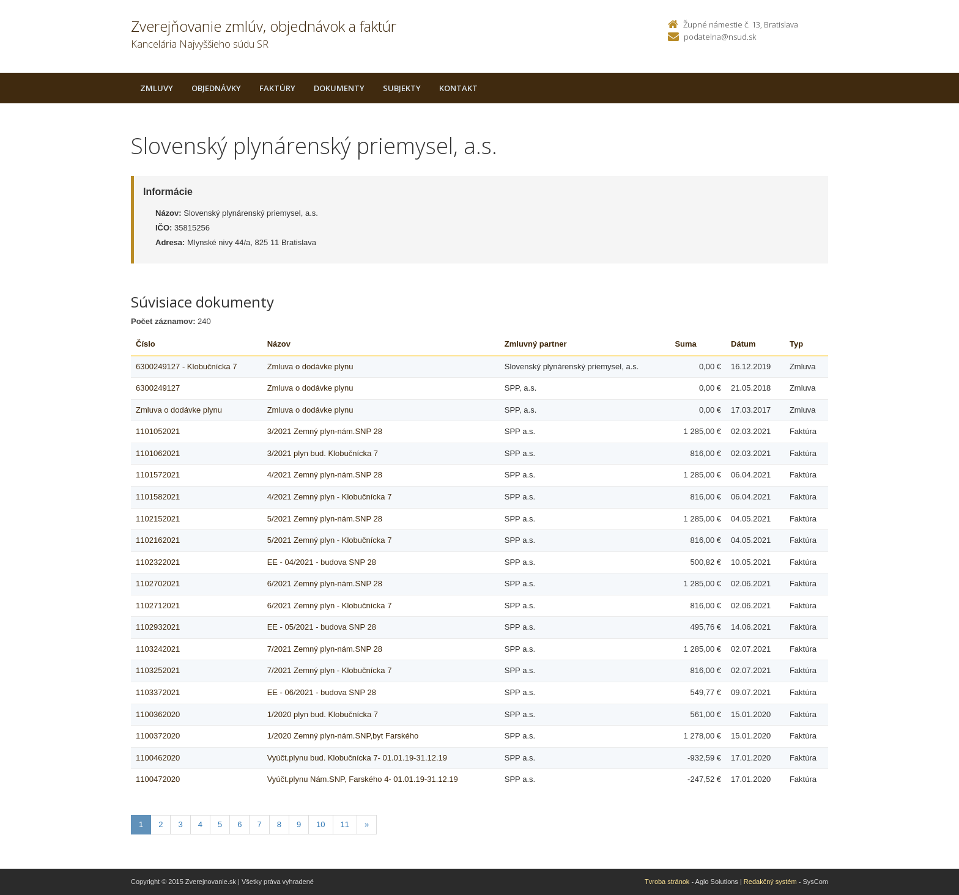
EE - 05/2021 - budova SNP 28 (321, 627)
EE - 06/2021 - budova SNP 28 (321, 692)
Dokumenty (339, 88)
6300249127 (158, 387)
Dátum (743, 343)
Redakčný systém (770, 881)
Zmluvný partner (536, 343)
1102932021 (158, 627)
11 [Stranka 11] (345, 824)
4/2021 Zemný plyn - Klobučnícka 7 (329, 496)
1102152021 (158, 518)
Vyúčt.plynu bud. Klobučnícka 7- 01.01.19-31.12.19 (357, 757)
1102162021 (158, 540)
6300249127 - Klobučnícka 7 (186, 366)
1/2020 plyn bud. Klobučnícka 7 (322, 714)
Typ (796, 343)
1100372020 (158, 735)
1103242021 (158, 649)
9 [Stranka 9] (299, 824)
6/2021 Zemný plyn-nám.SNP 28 (324, 583)
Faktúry (277, 88)
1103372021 (158, 692)
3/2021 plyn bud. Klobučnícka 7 (322, 453)
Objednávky (216, 88)
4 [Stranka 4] (200, 824)
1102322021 (158, 562)
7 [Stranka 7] (259, 824)
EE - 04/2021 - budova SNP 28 (321, 562)
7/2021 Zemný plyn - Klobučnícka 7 (329, 670)
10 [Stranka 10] (320, 824)
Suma (685, 343)
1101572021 (158, 474)
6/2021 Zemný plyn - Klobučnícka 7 (329, 605)
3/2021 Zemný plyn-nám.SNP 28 (324, 431)
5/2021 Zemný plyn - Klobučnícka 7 (329, 540)
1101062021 (158, 453)
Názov (279, 343)
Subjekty (402, 88)
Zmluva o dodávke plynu (310, 366)
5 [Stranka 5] (220, 824)
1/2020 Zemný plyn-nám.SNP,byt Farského (343, 735)
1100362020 (158, 714)
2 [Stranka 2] (160, 824)
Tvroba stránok (667, 881)
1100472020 (158, 779)
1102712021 (158, 605)
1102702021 (158, 583)
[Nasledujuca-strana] (367, 825)
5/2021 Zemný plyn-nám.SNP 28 (324, 518)
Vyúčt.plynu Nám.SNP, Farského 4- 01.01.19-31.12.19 (362, 779)
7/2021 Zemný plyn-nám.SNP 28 (324, 649)
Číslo (145, 343)
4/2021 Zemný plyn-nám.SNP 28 (324, 474)
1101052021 (158, 431)
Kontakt (458, 88)
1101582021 (158, 496)
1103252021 (158, 670)
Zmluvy (156, 88)
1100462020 (158, 757)
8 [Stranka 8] (279, 824)
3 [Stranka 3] (180, 824)
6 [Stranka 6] (239, 824)
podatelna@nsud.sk (720, 36)
